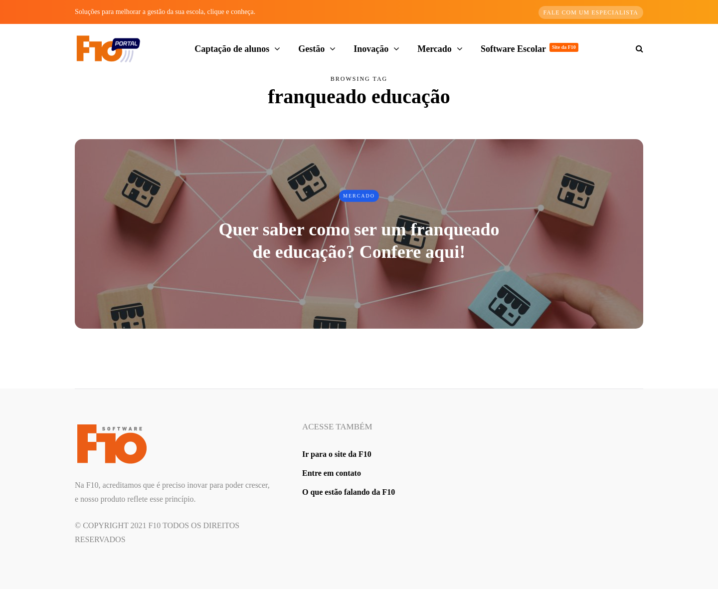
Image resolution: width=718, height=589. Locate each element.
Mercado (434, 49)
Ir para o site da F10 (336, 454)
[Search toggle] (635, 48)
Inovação (371, 49)
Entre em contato (331, 473)
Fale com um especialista (591, 12)
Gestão (311, 49)
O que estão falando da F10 (348, 492)
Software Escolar (529, 48)
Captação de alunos (231, 49)
